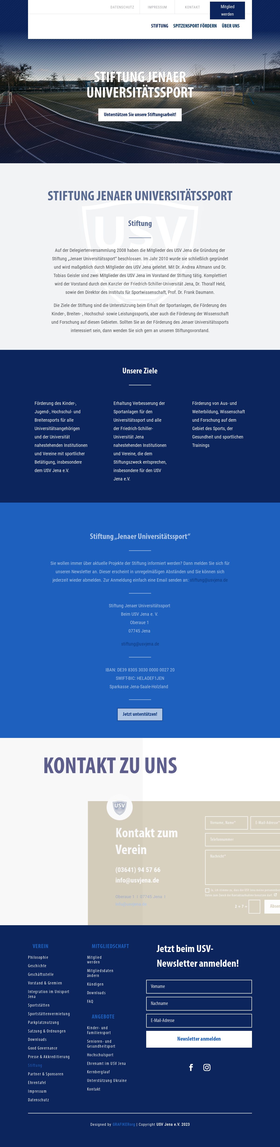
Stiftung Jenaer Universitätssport (140, 91)
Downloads (37, 1040)
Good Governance (43, 1048)
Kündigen (95, 984)
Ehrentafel (37, 1083)
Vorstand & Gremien (45, 983)
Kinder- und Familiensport (99, 1030)
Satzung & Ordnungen (47, 1031)
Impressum (37, 1091)
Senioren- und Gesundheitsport (101, 1044)
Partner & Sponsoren (46, 1074)
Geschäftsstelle (41, 975)
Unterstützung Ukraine (107, 1081)
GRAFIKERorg (124, 1124)
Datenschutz (38, 1100)
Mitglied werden (227, 10)
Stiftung (35, 1066)
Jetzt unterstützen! (140, 726)
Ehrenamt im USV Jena (106, 1064)
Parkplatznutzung (43, 1023)
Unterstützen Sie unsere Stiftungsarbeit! (140, 120)
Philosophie (38, 958)
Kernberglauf (98, 1072)
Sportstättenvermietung (49, 1014)
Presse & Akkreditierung (49, 1057)
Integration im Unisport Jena (49, 994)
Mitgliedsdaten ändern (100, 973)
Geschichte (37, 966)
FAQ (90, 1002)
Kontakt (94, 1089)
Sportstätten (39, 1005)
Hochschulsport (100, 1055)
